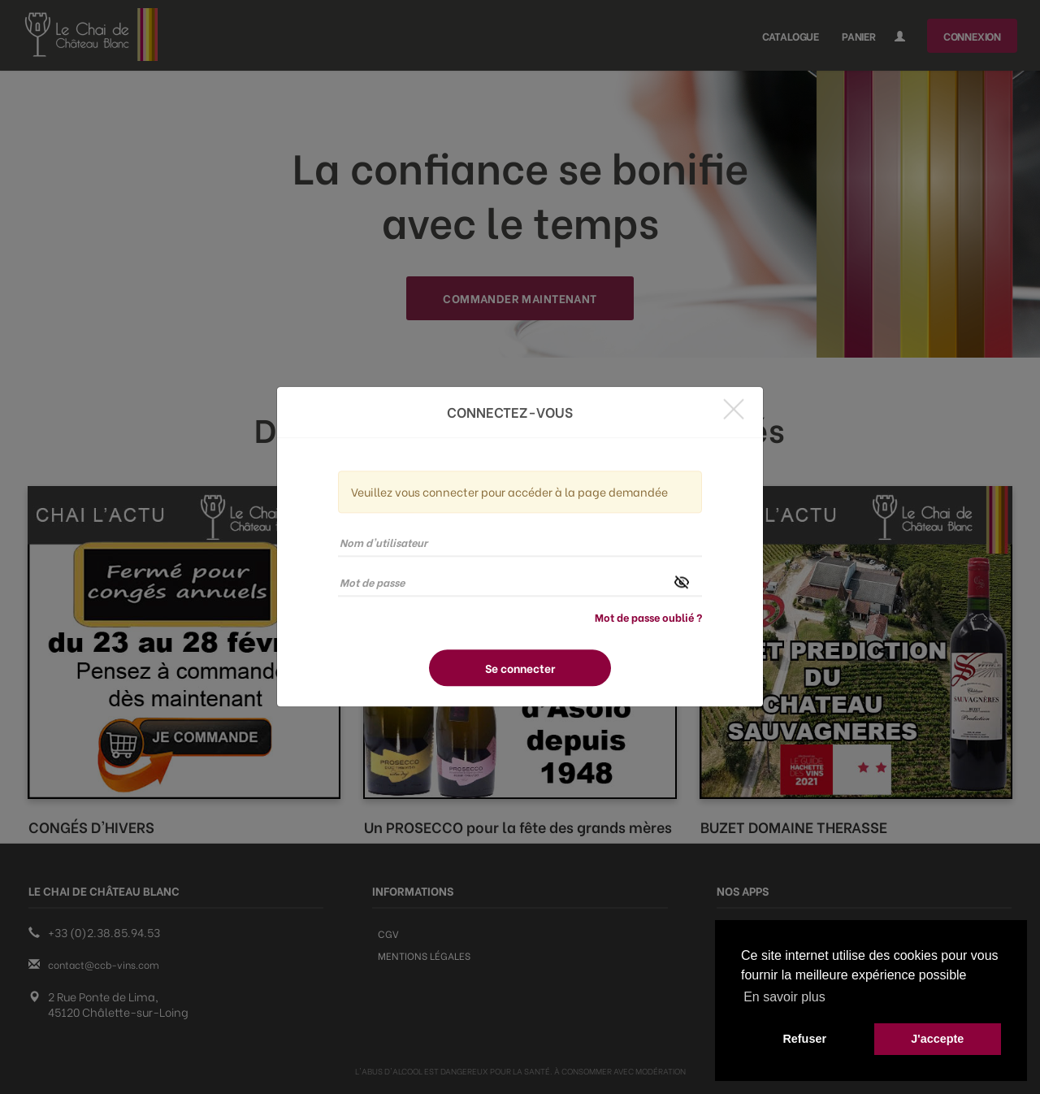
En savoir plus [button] (784, 997)
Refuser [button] (804, 1038)
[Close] (733, 408)
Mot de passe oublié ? (648, 617)
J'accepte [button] (937, 1038)
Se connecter (520, 668)
